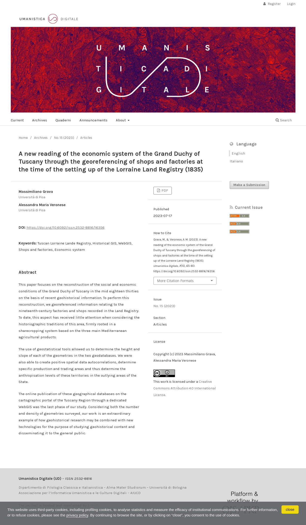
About (121, 120)
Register (274, 4)
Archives (39, 120)
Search (284, 120)
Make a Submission (249, 185)
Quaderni (63, 120)
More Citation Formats (175, 280)
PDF (164, 190)
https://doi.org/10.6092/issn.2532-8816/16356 (66, 227)
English (238, 153)
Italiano (236, 161)
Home (23, 138)
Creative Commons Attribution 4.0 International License (184, 388)
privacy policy (77, 515)
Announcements (93, 120)
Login (291, 4)
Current (17, 120)
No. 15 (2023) (64, 138)
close (290, 509)
